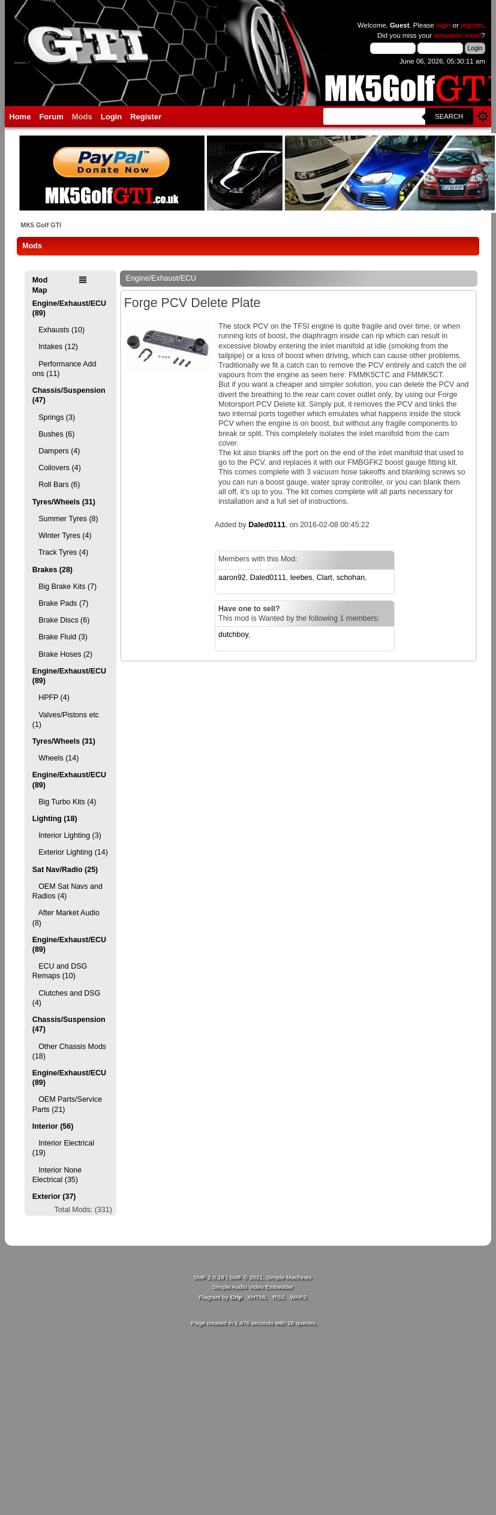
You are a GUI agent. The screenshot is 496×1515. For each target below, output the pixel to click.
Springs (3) (53, 417)
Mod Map (40, 285)
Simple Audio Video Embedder (252, 1286)
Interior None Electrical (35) (57, 1175)
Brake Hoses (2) (62, 654)
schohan (350, 577)
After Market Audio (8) (66, 918)
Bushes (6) (53, 434)
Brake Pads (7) (60, 603)
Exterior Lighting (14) (70, 852)
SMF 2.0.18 (208, 1277)
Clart (324, 577)
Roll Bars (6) (56, 484)
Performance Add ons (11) (64, 369)
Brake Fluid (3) (60, 637)
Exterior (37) (54, 1196)
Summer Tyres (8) (65, 519)
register (472, 25)
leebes (301, 577)
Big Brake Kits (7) (64, 586)
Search (449, 116)
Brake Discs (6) (61, 620)
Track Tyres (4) (60, 552)
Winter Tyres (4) (62, 535)
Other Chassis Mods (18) (69, 1051)
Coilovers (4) (56, 468)
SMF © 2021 (246, 1277)
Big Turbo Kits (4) (64, 802)
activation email (457, 35)
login (443, 25)
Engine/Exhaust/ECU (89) (69, 308)
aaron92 (232, 577)
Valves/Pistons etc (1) (65, 720)
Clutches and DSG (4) (66, 998)
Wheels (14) (55, 758)
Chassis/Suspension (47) (69, 395)
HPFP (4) (51, 697)
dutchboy (233, 634)
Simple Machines (289, 1277)
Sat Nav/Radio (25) (65, 869)
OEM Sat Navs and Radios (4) (67, 891)
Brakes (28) (52, 570)
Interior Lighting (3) (66, 835)
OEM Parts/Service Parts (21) (67, 1104)
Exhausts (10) (58, 330)
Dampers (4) (56, 451)
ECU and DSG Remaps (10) (59, 971)
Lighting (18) (54, 818)
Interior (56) (53, 1126)
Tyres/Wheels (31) (63, 502)
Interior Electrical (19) (63, 1148)
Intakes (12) (55, 346)
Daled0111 (266, 525)
